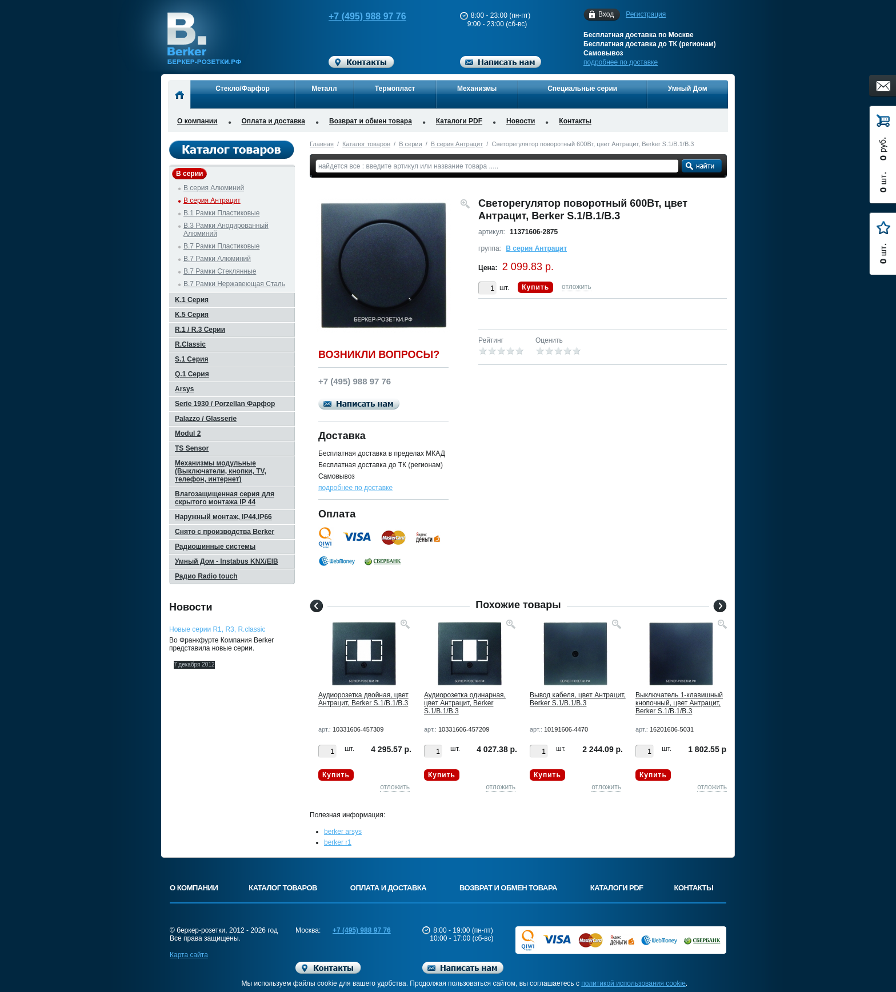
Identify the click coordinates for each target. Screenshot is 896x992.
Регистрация (646, 14)
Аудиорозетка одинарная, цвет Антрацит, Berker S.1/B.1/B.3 (465, 703)
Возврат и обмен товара (370, 121)
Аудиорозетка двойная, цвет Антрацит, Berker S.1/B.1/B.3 (363, 699)
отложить (576, 287)
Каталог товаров (366, 143)
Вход (606, 15)
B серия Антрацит (457, 143)
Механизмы (477, 89)
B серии (410, 143)
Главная (322, 143)
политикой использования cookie (633, 983)
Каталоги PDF (459, 121)
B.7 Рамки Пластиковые (221, 246)
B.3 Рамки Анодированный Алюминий (226, 230)
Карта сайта (189, 955)
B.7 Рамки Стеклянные (219, 271)
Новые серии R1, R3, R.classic (217, 629)
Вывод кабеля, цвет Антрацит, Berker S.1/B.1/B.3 (578, 699)
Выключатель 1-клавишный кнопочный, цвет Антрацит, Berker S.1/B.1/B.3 (679, 703)
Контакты (575, 121)
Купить (535, 287)
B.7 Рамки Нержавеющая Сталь (234, 284)
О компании (197, 121)
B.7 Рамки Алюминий (217, 259)
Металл (324, 89)
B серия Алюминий (213, 188)
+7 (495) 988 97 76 (356, 16)
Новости (520, 121)
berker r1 (337, 842)
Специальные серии (582, 89)
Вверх (771, 956)
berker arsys (343, 832)
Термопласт (395, 89)
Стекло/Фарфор (242, 89)
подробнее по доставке (620, 62)
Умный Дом (687, 89)
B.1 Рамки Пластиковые (221, 213)
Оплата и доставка (274, 121)
